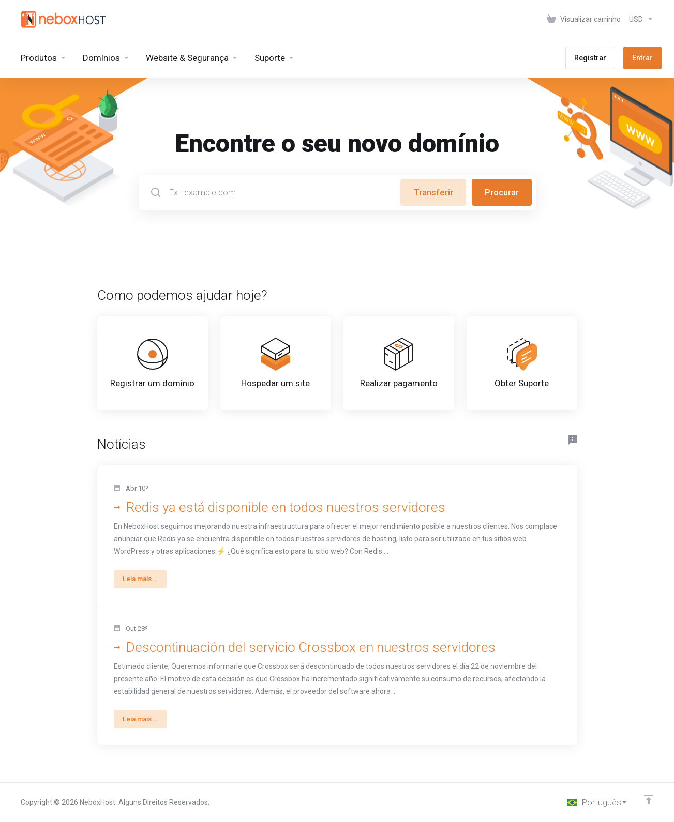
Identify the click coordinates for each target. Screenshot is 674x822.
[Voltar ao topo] (649, 800)
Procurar (502, 192)
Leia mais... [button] (140, 579)
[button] (337, 535)
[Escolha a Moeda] (639, 19)
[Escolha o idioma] (597, 802)
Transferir (433, 192)
